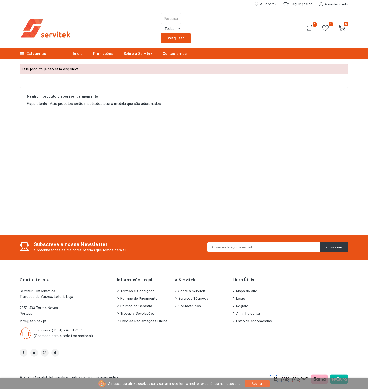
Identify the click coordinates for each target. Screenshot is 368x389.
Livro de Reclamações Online (144, 321)
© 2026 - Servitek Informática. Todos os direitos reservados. (69, 377)
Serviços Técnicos (193, 298)
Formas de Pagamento (139, 298)
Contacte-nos (175, 53)
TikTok (55, 353)
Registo (242, 306)
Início (78, 53)
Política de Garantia (136, 306)
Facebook (23, 353)
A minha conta (248, 313)
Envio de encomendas (254, 321)
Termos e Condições (137, 291)
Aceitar (257, 383)
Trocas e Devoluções (137, 313)
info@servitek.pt (33, 321)
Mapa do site (246, 291)
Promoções (103, 53)
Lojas (240, 298)
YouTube (34, 353)
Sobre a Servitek (138, 53)
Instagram (45, 353)
